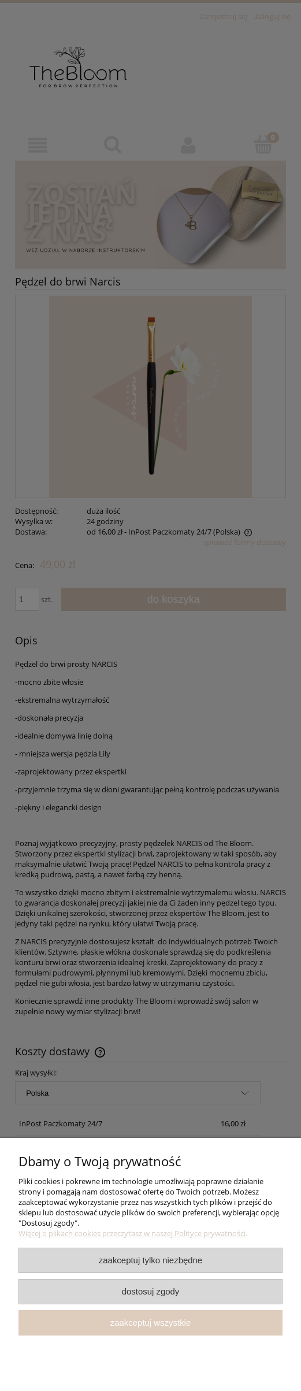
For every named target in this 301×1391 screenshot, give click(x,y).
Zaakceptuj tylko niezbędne (150, 1260)
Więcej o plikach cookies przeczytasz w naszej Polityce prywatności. (132, 1233)
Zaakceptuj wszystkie (150, 1322)
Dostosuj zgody (151, 1291)
